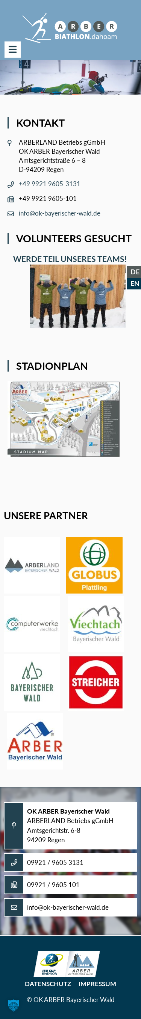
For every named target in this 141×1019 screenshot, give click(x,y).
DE (134, 272)
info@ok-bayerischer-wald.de (59, 213)
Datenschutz (48, 984)
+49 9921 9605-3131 (49, 184)
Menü (13, 49)
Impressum (97, 984)
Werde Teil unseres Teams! (68, 258)
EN (134, 283)
